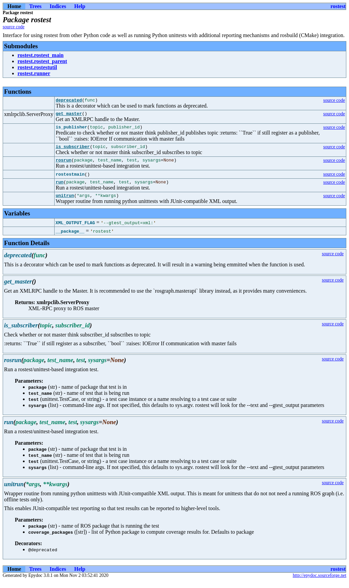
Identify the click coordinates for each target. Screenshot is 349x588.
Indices (58, 6)
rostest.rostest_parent (42, 61)
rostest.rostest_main (41, 55)
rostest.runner (34, 73)
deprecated (69, 101)
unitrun (65, 202)
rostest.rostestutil (37, 67)
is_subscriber (73, 150)
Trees (35, 6)
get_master (69, 115)
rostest (338, 6)
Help (79, 6)
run (59, 188)
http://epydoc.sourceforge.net (319, 582)
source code (14, 26)
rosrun (63, 165)
